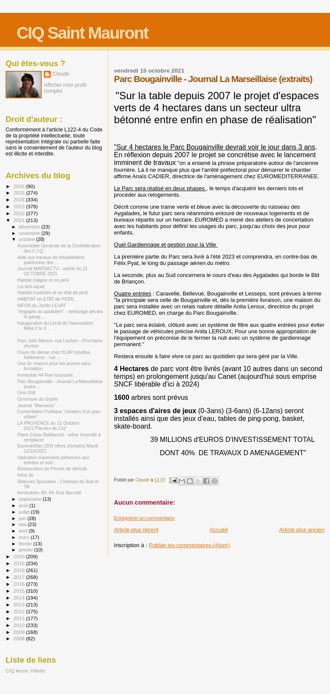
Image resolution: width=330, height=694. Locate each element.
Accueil (219, 530)
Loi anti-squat (31, 286)
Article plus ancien (302, 530)
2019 (19, 563)
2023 (19, 206)
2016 (19, 584)
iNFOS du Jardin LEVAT (41, 305)
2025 (19, 192)
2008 (19, 638)
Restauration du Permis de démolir (52, 468)
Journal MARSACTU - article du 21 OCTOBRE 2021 (52, 271)
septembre (31, 499)
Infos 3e (25, 475)
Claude (60, 74)
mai (23, 524)
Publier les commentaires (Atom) (189, 545)
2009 (19, 632)
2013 (19, 604)
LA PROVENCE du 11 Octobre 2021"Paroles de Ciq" (48, 425)
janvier (26, 549)
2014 (19, 597)
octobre (27, 239)
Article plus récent (136, 530)
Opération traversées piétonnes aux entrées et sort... (53, 460)
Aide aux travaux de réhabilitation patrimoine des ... (50, 260)
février (26, 543)
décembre (30, 226)
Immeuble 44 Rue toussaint (45, 374)
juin (23, 518)
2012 (19, 611)
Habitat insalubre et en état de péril (52, 292)
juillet (25, 511)
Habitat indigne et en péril (43, 280)
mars (25, 537)
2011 (19, 618)
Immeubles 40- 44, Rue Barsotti (49, 492)
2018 (19, 570)
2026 (19, 186)
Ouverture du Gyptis (37, 399)
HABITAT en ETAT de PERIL (46, 298)
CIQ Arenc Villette (25, 670)
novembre (30, 233)
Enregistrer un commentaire (144, 517)
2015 (19, 591)
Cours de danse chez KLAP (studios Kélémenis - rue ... (53, 355)
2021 (19, 220)
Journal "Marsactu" (36, 405)
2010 (19, 625)
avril (24, 530)
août (24, 505)
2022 (19, 213)
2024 (19, 199)
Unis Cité (26, 392)
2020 (19, 556)
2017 (19, 577)
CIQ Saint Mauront (82, 33)
